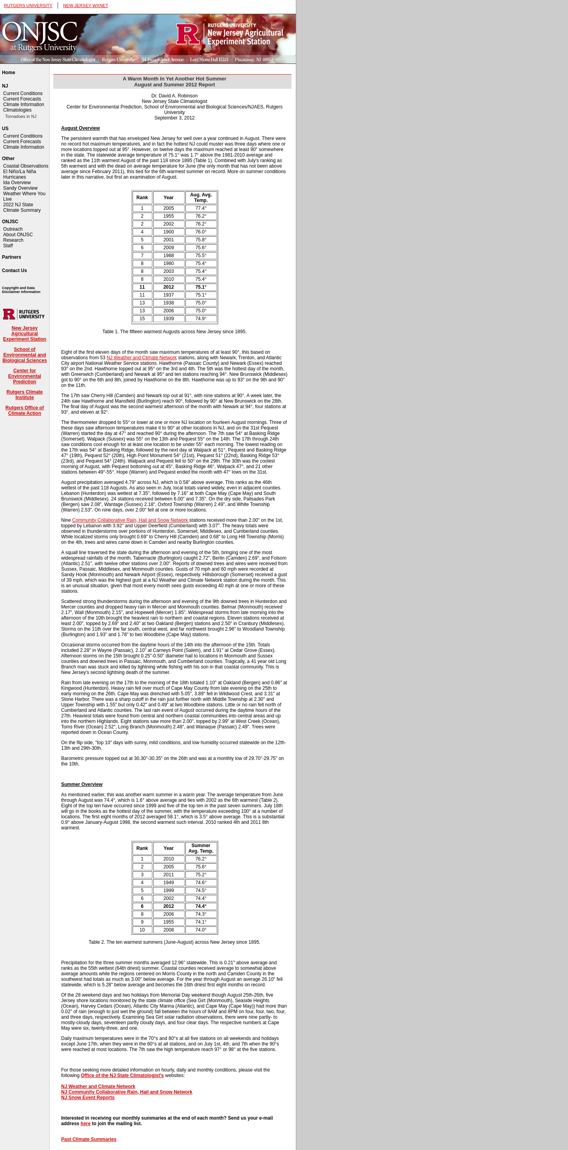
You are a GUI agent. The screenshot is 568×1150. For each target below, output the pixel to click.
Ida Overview (17, 182)
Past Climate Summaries (88, 1139)
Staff (8, 245)
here (85, 1123)
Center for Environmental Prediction (24, 376)
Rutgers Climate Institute (24, 394)
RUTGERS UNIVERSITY (28, 5)
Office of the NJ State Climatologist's (122, 1075)
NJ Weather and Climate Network (141, 357)
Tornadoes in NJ (21, 116)
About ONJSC (18, 234)
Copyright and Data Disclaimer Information (21, 290)
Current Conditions (23, 93)
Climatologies (17, 110)
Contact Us (14, 270)
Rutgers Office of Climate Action (25, 410)
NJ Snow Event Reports (87, 1097)
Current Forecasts (22, 99)
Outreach (12, 229)
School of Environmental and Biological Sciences (24, 355)
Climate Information (23, 104)
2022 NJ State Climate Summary (22, 207)
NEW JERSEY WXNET (85, 5)
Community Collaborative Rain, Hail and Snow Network (130, 520)
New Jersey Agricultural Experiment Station (24, 333)
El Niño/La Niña (19, 171)
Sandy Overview (20, 188)
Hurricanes (14, 177)
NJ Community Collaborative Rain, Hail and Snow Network (126, 1092)
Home (8, 72)
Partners (11, 257)
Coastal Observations (26, 166)
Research (13, 240)
